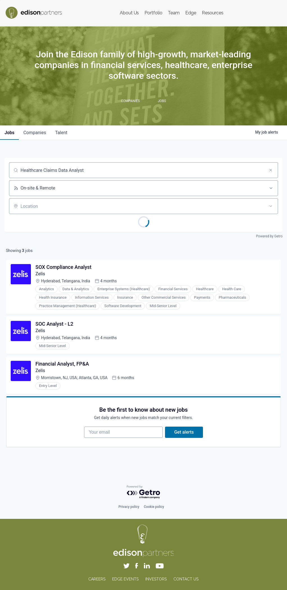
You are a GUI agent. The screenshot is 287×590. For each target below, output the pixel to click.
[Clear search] (271, 170)
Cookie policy (154, 507)
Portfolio (153, 12)
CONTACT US (185, 579)
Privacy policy (128, 507)
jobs (9, 132)
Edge (190, 12)
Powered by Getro (269, 236)
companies (34, 132)
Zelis (40, 273)
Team (174, 12)
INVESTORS (156, 579)
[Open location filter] (271, 206)
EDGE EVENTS (125, 579)
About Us (129, 12)
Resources (212, 12)
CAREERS (96, 579)
